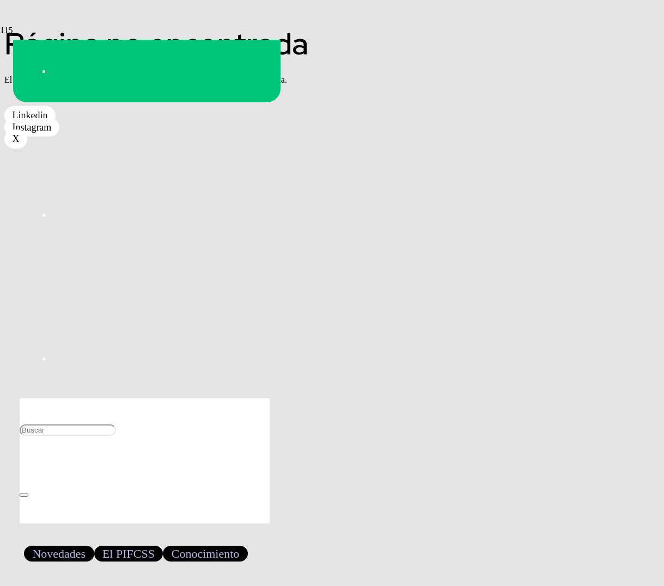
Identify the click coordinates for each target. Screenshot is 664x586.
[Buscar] (68, 430)
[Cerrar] (24, 495)
